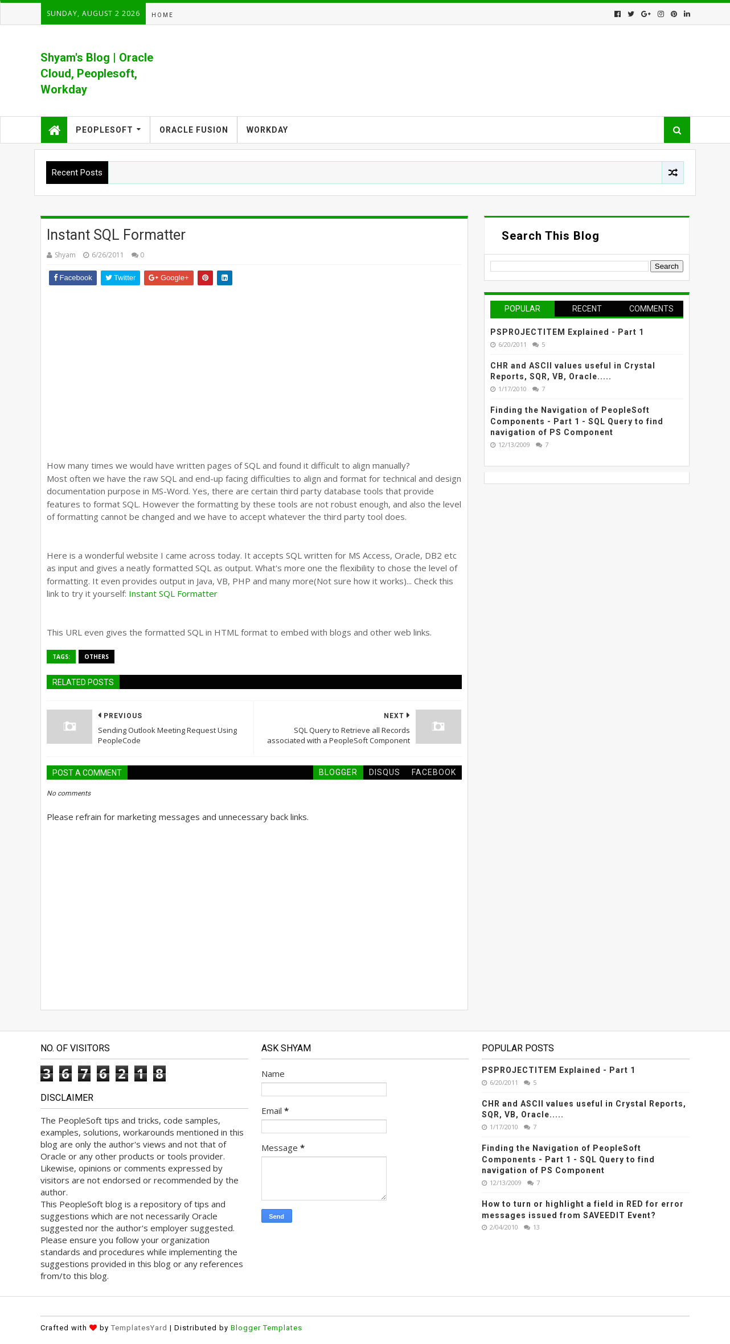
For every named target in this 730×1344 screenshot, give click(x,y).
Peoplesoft (104, 129)
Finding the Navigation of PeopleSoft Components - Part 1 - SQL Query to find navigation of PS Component (576, 421)
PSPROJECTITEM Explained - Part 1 (567, 332)
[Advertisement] (254, 370)
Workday (267, 129)
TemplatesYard (139, 1327)
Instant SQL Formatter (173, 593)
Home (162, 15)
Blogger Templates (266, 1327)
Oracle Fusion (193, 129)
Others (96, 657)
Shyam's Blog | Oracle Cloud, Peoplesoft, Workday (96, 73)
